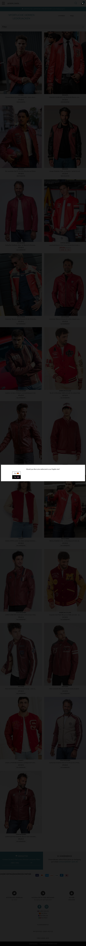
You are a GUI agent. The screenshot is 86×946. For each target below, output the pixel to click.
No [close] (16, 473)
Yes (16, 477)
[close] (82, 3)
